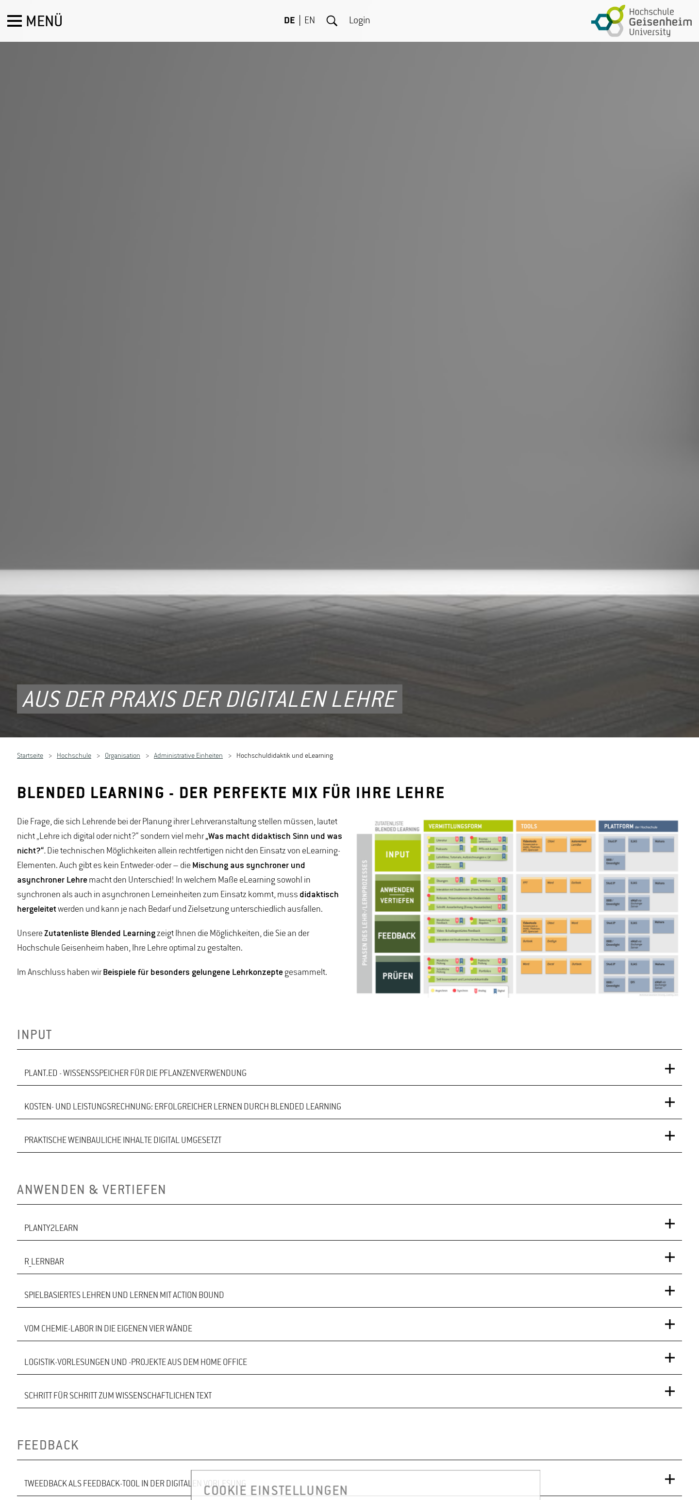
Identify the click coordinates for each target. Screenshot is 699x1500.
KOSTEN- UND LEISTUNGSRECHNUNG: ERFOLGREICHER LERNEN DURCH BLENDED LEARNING (182, 1050)
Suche (332, 21)
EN (309, 21)
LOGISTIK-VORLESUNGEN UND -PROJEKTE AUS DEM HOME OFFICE (135, 1305)
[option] (519, 848)
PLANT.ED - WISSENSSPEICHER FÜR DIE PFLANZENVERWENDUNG (135, 1016)
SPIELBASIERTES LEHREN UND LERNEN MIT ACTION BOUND (124, 1238)
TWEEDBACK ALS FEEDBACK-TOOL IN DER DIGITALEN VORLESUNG (135, 1427)
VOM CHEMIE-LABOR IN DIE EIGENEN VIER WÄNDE (108, 1272)
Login (359, 21)
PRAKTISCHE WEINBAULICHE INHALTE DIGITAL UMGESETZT (122, 1083)
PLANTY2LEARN (51, 1171)
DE (289, 21)
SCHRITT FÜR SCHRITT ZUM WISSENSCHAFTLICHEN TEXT (118, 1339)
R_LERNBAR (44, 1205)
